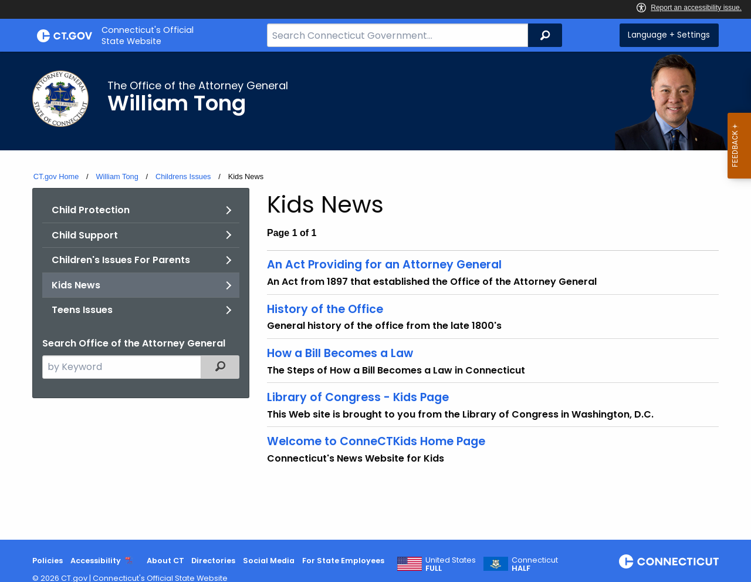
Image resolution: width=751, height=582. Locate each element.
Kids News (76, 285)
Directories (213, 561)
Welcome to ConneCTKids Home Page (376, 441)
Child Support (85, 235)
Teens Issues (82, 310)
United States (450, 564)
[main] (375, 296)
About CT (165, 561)
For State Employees (343, 561)
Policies (47, 561)
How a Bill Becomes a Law (340, 353)
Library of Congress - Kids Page (358, 397)
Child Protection (91, 210)
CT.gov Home (56, 176)
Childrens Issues (183, 176)
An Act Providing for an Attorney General (384, 265)
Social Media (269, 561)
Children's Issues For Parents (121, 260)
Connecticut (535, 564)
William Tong (117, 176)
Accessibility (95, 561)
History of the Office (325, 309)
